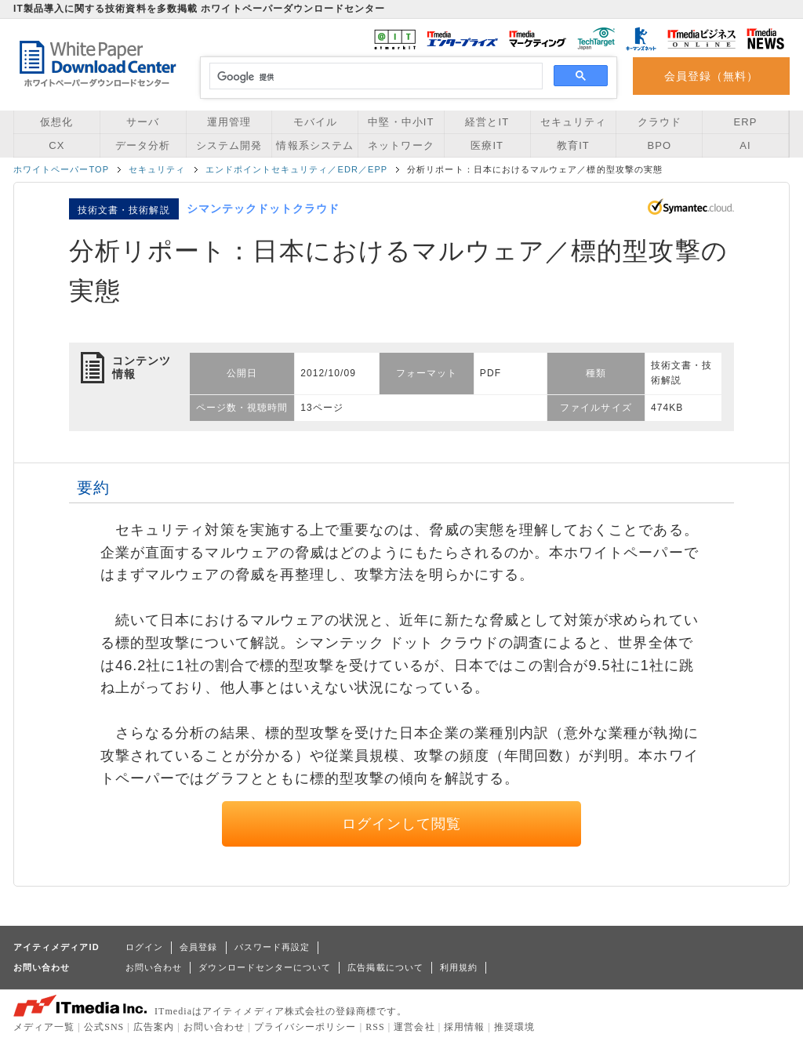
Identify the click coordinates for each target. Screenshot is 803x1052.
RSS (375, 1026)
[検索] (373, 77)
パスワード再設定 (272, 947)
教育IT (573, 145)
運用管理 (229, 122)
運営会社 (414, 1026)
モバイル (315, 122)
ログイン (144, 947)
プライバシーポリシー (305, 1026)
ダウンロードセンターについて (264, 967)
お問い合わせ (153, 967)
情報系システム (314, 145)
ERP (746, 122)
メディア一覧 (43, 1026)
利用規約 (459, 967)
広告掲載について (385, 967)
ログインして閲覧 (402, 824)
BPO (659, 145)
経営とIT (487, 122)
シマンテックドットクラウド (263, 208)
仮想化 (56, 122)
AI (744, 145)
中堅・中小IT (401, 122)
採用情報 (464, 1026)
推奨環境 (514, 1026)
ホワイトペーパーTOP (61, 169)
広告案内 (153, 1026)
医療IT (487, 145)
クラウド (659, 122)
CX (56, 145)
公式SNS (104, 1026)
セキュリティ (573, 122)
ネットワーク (401, 145)
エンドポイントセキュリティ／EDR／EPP (296, 169)
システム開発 (229, 145)
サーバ (142, 122)
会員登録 (198, 947)
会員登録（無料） (711, 76)
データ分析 (142, 145)
